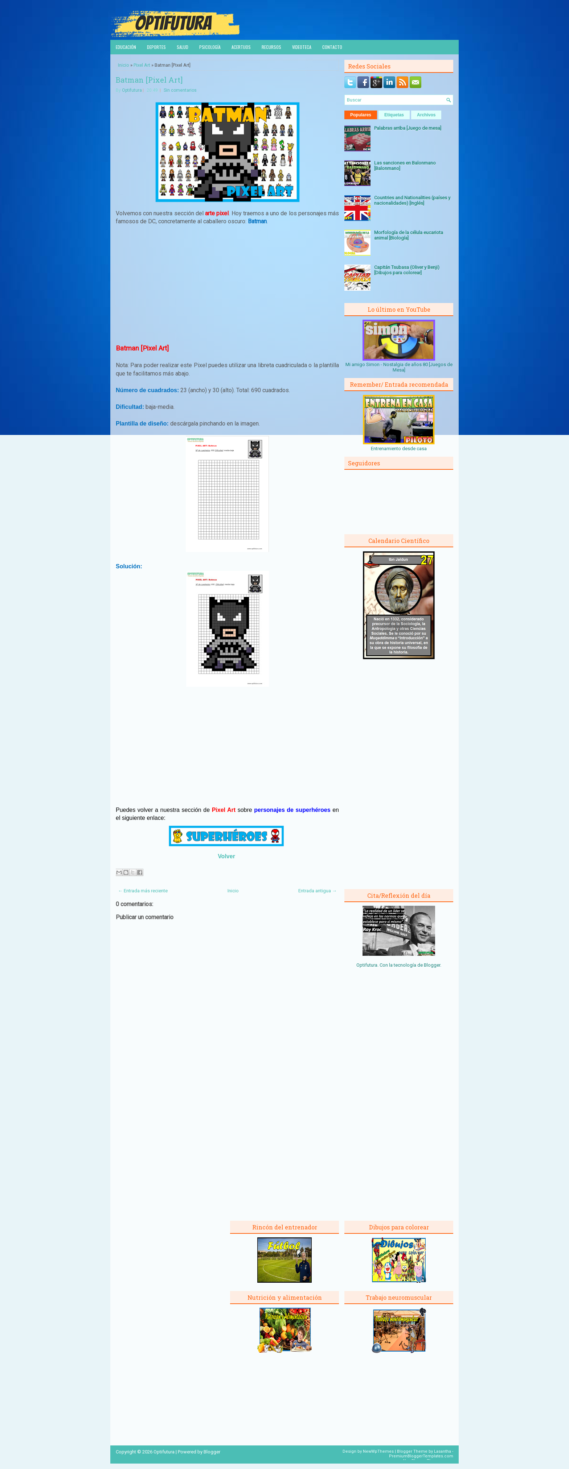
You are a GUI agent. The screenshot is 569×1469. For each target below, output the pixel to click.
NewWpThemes (378, 1451)
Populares (360, 114)
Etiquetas (394, 114)
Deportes (156, 47)
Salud (182, 47)
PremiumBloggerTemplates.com (421, 1456)
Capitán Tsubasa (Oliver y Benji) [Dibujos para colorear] (406, 270)
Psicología (210, 47)
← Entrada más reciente (143, 890)
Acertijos (241, 47)
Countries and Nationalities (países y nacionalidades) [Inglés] (412, 200)
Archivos (426, 114)
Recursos (271, 47)
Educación (126, 47)
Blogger (432, 965)
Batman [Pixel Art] (149, 79)
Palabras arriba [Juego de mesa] (407, 128)
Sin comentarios (180, 90)
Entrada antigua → (317, 890)
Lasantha (442, 1451)
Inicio (123, 65)
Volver (226, 856)
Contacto (332, 47)
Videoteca (301, 47)
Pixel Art (142, 65)
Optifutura (132, 90)
